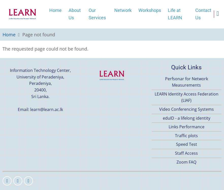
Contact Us (203, 14)
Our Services (97, 14)
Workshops (149, 10)
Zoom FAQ (186, 162)
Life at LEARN (175, 14)
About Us (75, 14)
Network (123, 10)
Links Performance (186, 127)
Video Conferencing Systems (186, 109)
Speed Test (186, 144)
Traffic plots (186, 135)
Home (55, 10)
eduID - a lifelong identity (186, 118)
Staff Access (186, 153)
